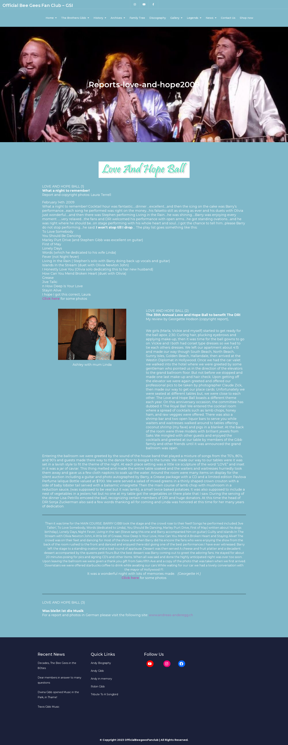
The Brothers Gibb (73, 17)
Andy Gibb (97, 670)
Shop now (246, 17)
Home (50, 17)
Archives (116, 17)
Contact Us (228, 17)
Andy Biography (101, 663)
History (98, 17)
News (209, 17)
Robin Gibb (98, 686)
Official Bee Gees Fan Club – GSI (38, 5)
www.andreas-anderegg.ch (171, 615)
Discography (157, 17)
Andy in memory (101, 678)
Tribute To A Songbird (104, 694)
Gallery (174, 17)
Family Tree (137, 17)
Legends (192, 17)
